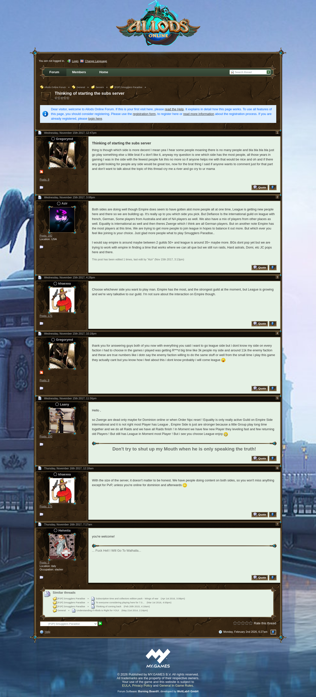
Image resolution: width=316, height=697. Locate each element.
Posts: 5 (44, 562)
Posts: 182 (46, 235)
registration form (144, 114)
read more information (198, 114)
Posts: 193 (46, 436)
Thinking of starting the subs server (90, 93)
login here (95, 118)
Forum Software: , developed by (158, 691)
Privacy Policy (142, 685)
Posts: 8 (44, 179)
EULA (126, 685)
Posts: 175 (46, 315)
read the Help (174, 109)
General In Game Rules (176, 685)
